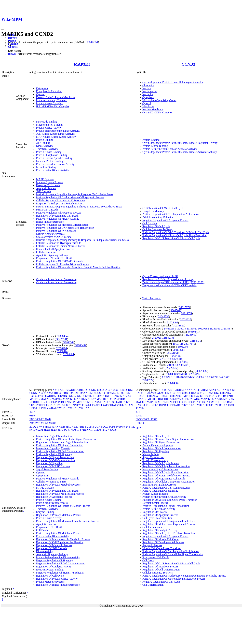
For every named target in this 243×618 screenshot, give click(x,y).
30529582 (203, 328)
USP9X (42, 408)
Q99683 (51, 422)
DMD (91, 392)
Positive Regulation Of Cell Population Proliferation (170, 214)
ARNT (212, 389)
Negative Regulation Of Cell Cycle (161, 581)
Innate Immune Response (50, 221)
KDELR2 (186, 399)
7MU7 (105, 429)
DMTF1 (186, 396)
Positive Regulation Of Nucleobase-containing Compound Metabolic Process (184, 575)
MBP (113, 399)
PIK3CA (203, 402)
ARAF (204, 389)
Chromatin (148, 85)
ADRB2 (179, 389)
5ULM (89, 426)
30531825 (185, 319)
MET (161, 402)
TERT (42, 405)
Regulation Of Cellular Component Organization (168, 481)
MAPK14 (152, 402)
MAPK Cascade (45, 179)
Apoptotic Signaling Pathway (52, 255)
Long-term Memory (153, 211)
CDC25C (113, 389)
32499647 (224, 377)
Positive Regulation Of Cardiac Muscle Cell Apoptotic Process (70, 197)
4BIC (69, 426)
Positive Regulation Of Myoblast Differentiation (62, 224)
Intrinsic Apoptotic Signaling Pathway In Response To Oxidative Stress (74, 194)
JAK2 (116, 396)
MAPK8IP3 (103, 399)
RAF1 (105, 402)
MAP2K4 (125, 396)
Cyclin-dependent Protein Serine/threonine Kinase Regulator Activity (180, 142)
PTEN (223, 402)
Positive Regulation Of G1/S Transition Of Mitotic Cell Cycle (175, 232)
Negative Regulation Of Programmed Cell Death (168, 521)
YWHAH (62, 408)
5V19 (119, 426)
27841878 (165, 358)
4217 (32, 411)
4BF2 (48, 426)
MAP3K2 (57, 399)
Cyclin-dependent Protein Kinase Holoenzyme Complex (172, 82)
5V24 (125, 426)
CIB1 (55, 392)
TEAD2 (33, 405)
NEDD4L (34, 402)
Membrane (148, 106)
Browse (12, 37)
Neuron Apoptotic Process (50, 233)
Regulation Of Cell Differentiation (161, 569)
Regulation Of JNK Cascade (51, 548)
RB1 (148, 405)
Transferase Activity (47, 148)
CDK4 (122, 389)
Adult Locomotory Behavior (157, 217)
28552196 (169, 337)
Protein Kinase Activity (48, 127)
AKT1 (55, 389)
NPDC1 (174, 402)
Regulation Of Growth (154, 511)
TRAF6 (114, 405)
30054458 (189, 377)
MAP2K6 (34, 399)
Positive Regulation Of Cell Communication (60, 451)
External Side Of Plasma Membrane (55, 97)
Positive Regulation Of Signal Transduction (59, 445)
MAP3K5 (82, 64)
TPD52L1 (85, 405)
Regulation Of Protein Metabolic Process (58, 484)
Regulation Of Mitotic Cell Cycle (160, 539)
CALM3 (159, 392)
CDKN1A (34, 392)
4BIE (82, 426)
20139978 (172, 365)
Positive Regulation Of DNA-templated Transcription (65, 227)
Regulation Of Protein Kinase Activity (56, 578)
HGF (161, 399)
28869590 (212, 377)
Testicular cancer (151, 298)
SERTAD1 (174, 405)
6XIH (90, 429)
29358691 (201, 377)
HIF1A (168, 399)
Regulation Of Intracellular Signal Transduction (62, 442)
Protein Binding (44, 139)
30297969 (166, 377)
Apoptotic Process (46, 188)
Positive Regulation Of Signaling (54, 454)
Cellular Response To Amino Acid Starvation (60, 200)
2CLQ (32, 426)
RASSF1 (140, 405)
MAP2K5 (217, 399)
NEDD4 (120, 399)
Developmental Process (155, 502)
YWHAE (52, 408)
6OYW (75, 429)
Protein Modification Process (52, 502)
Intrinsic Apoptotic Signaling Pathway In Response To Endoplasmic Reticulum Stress (82, 239)
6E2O (54, 429)
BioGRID (13, 53)
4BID (75, 426)
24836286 (169, 328)
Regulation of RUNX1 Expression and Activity (168, 279)
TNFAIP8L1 (64, 405)
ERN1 (128, 392)
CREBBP (64, 392)
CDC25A (102, 389)
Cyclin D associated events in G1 (160, 276)
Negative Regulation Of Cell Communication (60, 563)
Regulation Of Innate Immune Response (58, 584)
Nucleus (146, 88)
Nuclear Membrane (152, 109)
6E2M (39, 429)
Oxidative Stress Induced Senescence (56, 279)
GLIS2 (72, 396)
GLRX (80, 396)
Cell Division (149, 223)
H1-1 (154, 399)
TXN (130, 405)
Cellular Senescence (47, 252)
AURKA (73, 389)
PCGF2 (183, 402)
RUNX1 (163, 405)
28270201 (157, 337)
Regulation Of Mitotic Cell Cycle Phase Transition (169, 499)
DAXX (84, 392)
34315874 (184, 307)
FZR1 (41, 396)
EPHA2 (195, 396)
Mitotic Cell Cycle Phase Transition (161, 548)
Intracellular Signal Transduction (54, 436)
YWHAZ (84, 408)
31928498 (172, 322)
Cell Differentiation (153, 584)
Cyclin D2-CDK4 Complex (157, 112)
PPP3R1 (59, 402)
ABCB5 (163, 389)
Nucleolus (147, 94)
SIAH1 (118, 402)
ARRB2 (64, 389)
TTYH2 (140, 408)
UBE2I (33, 408)
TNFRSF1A (220, 405)
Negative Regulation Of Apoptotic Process (165, 220)
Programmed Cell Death (49, 527)
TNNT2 (75, 405)
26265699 (190, 334)
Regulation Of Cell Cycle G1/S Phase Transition (168, 533)
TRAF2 (96, 405)
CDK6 (129, 389)
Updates (13, 46)
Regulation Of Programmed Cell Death (57, 215)
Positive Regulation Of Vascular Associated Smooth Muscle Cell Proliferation (78, 267)
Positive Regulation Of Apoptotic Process (58, 212)
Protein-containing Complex (51, 100)
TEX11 (209, 405)
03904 (32, 415)
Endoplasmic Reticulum (49, 91)
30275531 (61, 339)
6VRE (83, 429)
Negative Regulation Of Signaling (54, 560)
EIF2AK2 (111, 392)
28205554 (92, 42)
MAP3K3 (68, 399)
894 (138, 411)
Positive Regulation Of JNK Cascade (56, 230)
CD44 (185, 392)
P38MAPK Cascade (47, 209)
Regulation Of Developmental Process (163, 542)
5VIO (32, 429)
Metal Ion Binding (46, 167)
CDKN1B (141, 396)
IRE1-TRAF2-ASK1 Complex (52, 106)
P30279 (140, 422)
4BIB (62, 426)
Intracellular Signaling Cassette (53, 448)
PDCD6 (50, 402)
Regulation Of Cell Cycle (156, 226)
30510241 (193, 331)
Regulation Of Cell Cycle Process (160, 463)
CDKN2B (164, 396)
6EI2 (138, 428)
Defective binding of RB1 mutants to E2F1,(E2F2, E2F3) (173, 282)
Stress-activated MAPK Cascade (53, 236)
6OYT (67, 429)
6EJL (60, 429)
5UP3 (112, 426)
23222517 (171, 368)
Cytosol (40, 94)
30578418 (177, 358)
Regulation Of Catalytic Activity (53, 566)
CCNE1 (177, 392)
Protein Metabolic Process (50, 581)
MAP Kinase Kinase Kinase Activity (56, 136)
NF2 (42, 402)
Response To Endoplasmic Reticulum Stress (60, 203)
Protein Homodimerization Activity (55, 164)
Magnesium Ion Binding (49, 124)
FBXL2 (213, 396)
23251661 (172, 352)
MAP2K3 (206, 399)
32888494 (62, 336)
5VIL (132, 426)
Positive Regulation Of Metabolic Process (58, 533)
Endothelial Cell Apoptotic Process (55, 249)
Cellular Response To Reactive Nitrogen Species (62, 264)
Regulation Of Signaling (49, 463)
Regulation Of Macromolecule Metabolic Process (63, 539)
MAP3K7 (90, 399)
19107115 (178, 343)
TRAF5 (105, 405)
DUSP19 (100, 392)
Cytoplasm (42, 88)
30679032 (201, 371)
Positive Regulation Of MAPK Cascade (57, 218)
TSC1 (231, 405)
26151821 (191, 328)
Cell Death (42, 530)
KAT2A (176, 399)
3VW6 (40, 426)
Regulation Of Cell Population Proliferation (59, 542)
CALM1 (140, 392)
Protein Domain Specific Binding (54, 158)
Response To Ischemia (48, 185)
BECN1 (231, 389)
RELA (155, 405)
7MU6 (97, 429)
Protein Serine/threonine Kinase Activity (58, 130)
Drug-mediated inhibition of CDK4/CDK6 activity (169, 285)
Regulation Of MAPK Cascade (53, 466)
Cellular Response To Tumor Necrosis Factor (60, 246)
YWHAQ (73, 408)
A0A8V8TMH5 (38, 422)
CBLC (168, 392)
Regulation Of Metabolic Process (54, 545)
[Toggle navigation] (2, 29)
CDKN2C (175, 396)
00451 (139, 415)
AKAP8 (189, 389)
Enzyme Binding (45, 511)
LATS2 (196, 399)
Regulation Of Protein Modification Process (60, 493)
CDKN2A (46, 392)
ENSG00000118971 (146, 419)
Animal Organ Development (157, 445)
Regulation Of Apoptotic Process (54, 496)
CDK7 (215, 392)
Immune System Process (49, 182)
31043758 (163, 316)
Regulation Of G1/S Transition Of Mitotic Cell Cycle (171, 238)
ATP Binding (43, 142)
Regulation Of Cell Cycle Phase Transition (165, 472)
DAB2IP (74, 392)
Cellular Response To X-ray (157, 229)
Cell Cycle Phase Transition (157, 518)
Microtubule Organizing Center (159, 100)
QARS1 (96, 402)
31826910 (180, 328)
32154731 (195, 340)
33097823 (176, 310)
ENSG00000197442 (40, 419)
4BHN (54, 426)
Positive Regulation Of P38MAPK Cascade (59, 261)
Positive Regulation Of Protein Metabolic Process (63, 505)
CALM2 (150, 392)
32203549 (68, 342)
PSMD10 (214, 402)
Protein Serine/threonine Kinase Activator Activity (169, 148)
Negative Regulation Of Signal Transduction (60, 572)
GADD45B (51, 396)
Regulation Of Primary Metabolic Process (58, 515)
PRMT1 (77, 402)
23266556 (214, 328)
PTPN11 (87, 402)
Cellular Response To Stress (51, 481)
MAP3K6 (79, 399)
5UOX (104, 426)
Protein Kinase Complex (49, 103)
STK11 (127, 402)
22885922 (147, 380)
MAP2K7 (45, 399)
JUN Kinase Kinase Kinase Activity (55, 133)
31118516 (178, 377)
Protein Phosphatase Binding (51, 155)
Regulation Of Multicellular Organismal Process (168, 524)
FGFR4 (33, 396)
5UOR (96, 426)
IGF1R (109, 396)
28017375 (183, 346)
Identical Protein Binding (49, 161)
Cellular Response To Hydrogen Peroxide (58, 243)
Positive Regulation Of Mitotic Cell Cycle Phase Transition (174, 235)
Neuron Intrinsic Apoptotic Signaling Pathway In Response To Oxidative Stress (79, 206)
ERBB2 (204, 396)
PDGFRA (193, 402)
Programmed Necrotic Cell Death (54, 258)
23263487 (226, 328)
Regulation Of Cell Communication (55, 460)
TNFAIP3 (51, 405)
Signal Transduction (47, 469)
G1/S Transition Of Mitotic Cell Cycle (163, 208)
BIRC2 (83, 389)
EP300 (120, 392)
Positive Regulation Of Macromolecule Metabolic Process (67, 521)
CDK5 (200, 392)
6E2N (47, 429)
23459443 (182, 361)
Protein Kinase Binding (48, 151)
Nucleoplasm (149, 91)
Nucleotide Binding (46, 121)
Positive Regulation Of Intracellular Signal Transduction (66, 439)
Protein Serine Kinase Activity (52, 170)
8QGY (113, 429)
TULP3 (122, 405)
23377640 (189, 343)
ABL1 (171, 389)
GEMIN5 (63, 396)
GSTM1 (89, 396)
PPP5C (68, 402)
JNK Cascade (43, 191)
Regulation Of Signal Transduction (55, 457)
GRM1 (147, 399)
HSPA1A (99, 396)
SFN (111, 402)
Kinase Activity (44, 145)
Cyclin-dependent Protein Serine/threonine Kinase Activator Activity (179, 151)
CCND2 (188, 64)
